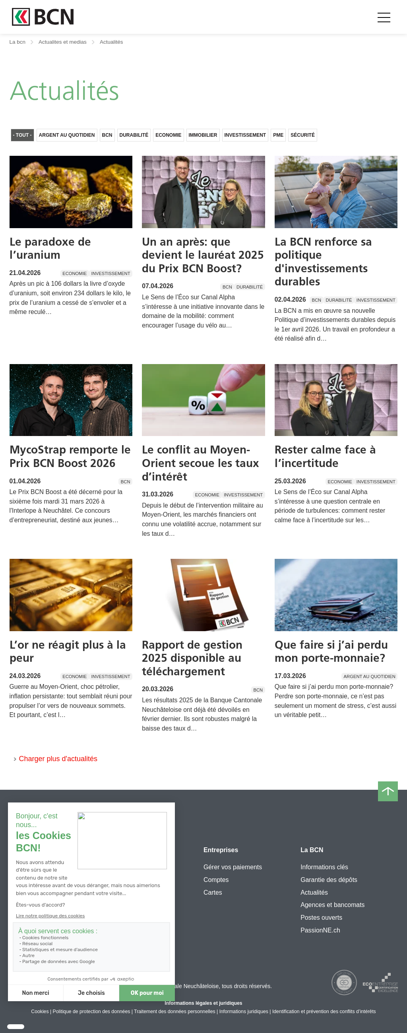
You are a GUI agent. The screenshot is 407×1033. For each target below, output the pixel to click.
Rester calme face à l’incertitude (325, 456)
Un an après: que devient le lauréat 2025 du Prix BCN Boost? (203, 255)
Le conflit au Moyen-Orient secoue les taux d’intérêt (200, 463)
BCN (107, 135)
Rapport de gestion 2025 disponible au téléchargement (192, 658)
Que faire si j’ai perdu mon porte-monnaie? (331, 651)
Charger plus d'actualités (58, 759)
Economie (168, 135)
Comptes (216, 879)
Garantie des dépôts (328, 879)
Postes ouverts (321, 917)
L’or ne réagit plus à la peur (68, 651)
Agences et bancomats (332, 904)
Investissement (245, 135)
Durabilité (134, 135)
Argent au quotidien (67, 135)
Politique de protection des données (91, 1011)
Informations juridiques (243, 1011)
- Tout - (22, 135)
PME (278, 135)
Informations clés (324, 867)
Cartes (213, 892)
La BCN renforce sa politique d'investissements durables (323, 262)
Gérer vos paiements (233, 867)
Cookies (39, 1011)
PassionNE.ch (320, 930)
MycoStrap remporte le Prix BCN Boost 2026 (70, 456)
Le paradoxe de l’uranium (50, 248)
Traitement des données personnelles (174, 1011)
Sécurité (303, 135)
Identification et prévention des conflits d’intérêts (324, 1011)
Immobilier (203, 135)
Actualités (314, 892)
